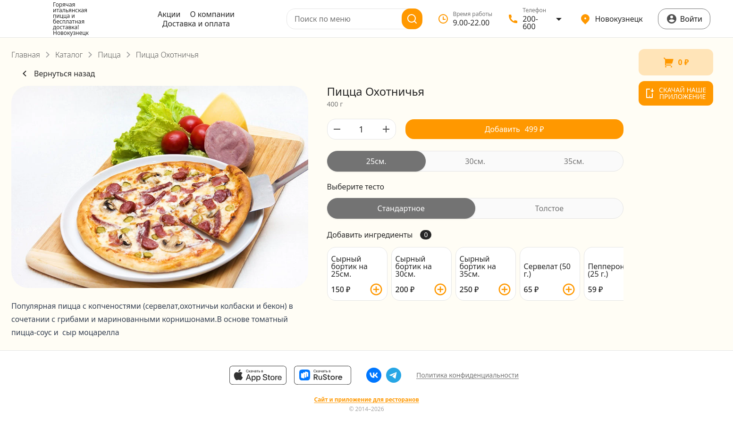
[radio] (376, 161)
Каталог (69, 54)
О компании (212, 14)
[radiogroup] (475, 161)
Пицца (109, 54)
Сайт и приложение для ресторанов (366, 399)
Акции (169, 14)
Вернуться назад (57, 73)
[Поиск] (412, 18)
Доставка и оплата (196, 23)
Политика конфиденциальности (467, 374)
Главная (25, 54)
